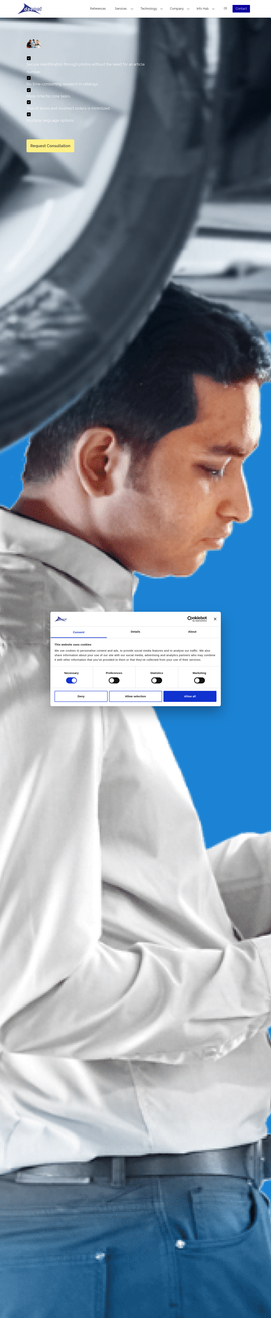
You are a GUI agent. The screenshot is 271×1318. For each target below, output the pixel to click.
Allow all (190, 696)
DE (225, 8)
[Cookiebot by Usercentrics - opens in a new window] (190, 619)
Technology (151, 8)
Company (180, 8)
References (98, 8)
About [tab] (192, 631)
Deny (80, 696)
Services (124, 8)
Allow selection (135, 696)
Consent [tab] (78, 632)
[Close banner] (215, 619)
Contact (241, 8)
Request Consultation (50, 146)
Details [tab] (135, 631)
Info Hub (206, 8)
